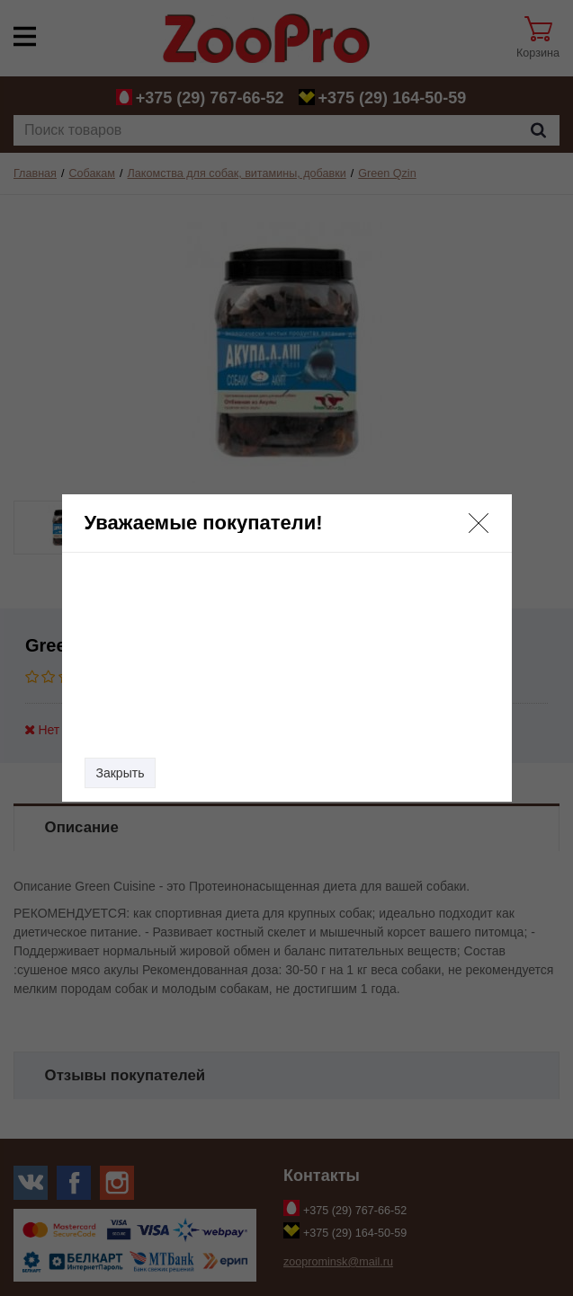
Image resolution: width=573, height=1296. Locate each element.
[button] (478, 523)
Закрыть (120, 773)
